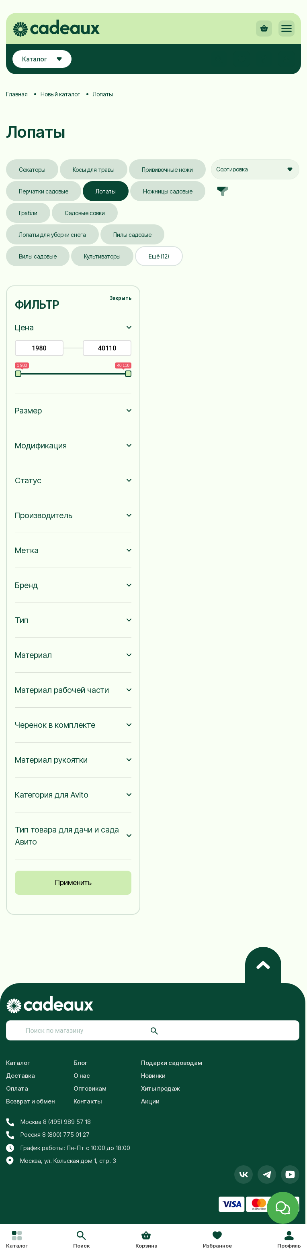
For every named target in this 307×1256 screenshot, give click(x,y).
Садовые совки (85, 213)
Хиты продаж (160, 1088)
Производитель (43, 515)
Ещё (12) (159, 256)
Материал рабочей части (62, 690)
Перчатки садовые (43, 191)
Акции (150, 1101)
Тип (22, 620)
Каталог (18, 1063)
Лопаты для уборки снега (52, 234)
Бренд (26, 585)
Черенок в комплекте (55, 725)
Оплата (17, 1088)
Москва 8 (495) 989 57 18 (48, 1122)
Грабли (28, 213)
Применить (73, 882)
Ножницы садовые (167, 191)
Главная (17, 94)
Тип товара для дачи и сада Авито (67, 836)
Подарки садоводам (171, 1063)
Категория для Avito (51, 795)
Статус (28, 480)
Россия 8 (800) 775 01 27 (48, 1135)
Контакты (88, 1101)
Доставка (20, 1075)
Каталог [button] (42, 59)
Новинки (153, 1075)
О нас (82, 1075)
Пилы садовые (132, 234)
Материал (33, 655)
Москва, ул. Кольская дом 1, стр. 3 (61, 1160)
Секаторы (32, 169)
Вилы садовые (38, 256)
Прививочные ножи (167, 169)
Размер (28, 410)
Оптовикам (90, 1088)
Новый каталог (60, 94)
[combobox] (255, 169)
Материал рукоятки (51, 760)
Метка (27, 550)
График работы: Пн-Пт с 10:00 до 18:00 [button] (68, 1148)
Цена (24, 327)
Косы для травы (94, 169)
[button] (81, 1240)
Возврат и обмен (30, 1101)
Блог (81, 1063)
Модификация (41, 445)
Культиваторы (102, 256)
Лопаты (106, 191)
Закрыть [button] (120, 298)
